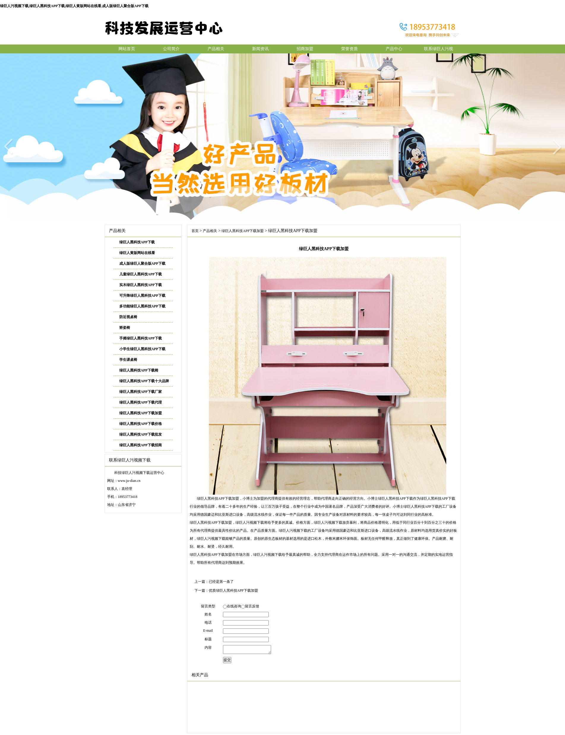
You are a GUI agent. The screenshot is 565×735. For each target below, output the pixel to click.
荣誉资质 (349, 49)
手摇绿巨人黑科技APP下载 (140, 338)
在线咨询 (234, 606)
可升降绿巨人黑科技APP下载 (142, 295)
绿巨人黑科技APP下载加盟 (140, 413)
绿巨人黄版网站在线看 (137, 253)
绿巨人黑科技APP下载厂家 (140, 392)
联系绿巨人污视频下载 (438, 50)
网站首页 (126, 49)
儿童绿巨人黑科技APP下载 (140, 274)
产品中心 (394, 49)
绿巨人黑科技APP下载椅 (138, 370)
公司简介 (171, 49)
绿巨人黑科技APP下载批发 (140, 434)
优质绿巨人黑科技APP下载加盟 (233, 590)
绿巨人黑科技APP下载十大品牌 (144, 381)
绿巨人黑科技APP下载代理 (140, 402)
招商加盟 (305, 49)
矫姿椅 (124, 328)
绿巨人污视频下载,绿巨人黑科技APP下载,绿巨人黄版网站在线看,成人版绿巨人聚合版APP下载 (74, 6)
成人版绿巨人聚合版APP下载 (142, 263)
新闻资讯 (260, 49)
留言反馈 (252, 606)
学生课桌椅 (128, 360)
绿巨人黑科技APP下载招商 (140, 445)
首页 (195, 231)
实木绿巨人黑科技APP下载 (140, 285)
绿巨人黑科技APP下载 (137, 242)
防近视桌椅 (128, 317)
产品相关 (216, 49)
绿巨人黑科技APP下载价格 (140, 424)
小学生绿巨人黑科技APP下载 (142, 349)
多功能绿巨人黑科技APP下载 (142, 306)
